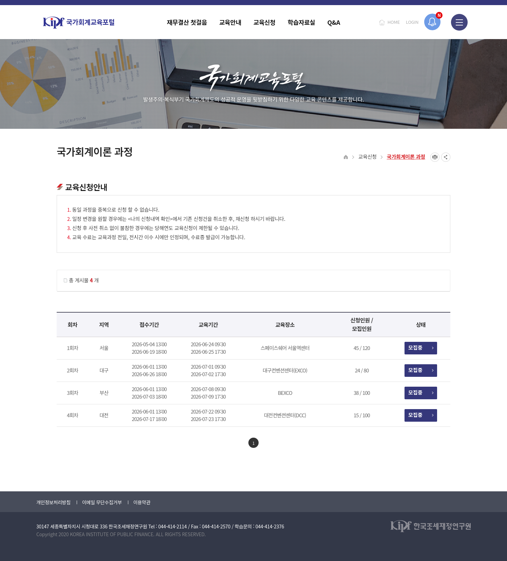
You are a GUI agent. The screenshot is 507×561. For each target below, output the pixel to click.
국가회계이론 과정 (406, 156)
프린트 (434, 157)
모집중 (420, 347)
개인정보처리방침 (53, 502)
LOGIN (412, 22)
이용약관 (141, 502)
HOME (394, 22)
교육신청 (367, 156)
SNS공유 (445, 157)
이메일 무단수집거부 (102, 502)
